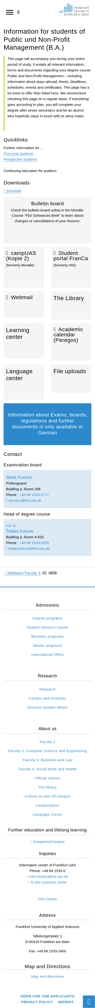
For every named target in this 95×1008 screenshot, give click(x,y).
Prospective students (20, 159)
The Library (71, 305)
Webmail (24, 304)
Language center (24, 382)
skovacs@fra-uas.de (23, 500)
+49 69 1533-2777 (34, 495)
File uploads (71, 378)
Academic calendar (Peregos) (71, 342)
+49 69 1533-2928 (34, 543)
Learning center (24, 341)
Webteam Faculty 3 (22, 573)
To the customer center (48, 882)
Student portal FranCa (71, 267)
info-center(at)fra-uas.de (48, 876)
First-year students (18, 153)
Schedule (13, 191)
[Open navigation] (9, 12)
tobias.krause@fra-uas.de (28, 548)
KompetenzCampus (49, 842)
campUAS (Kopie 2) (24, 267)
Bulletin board (47, 221)
